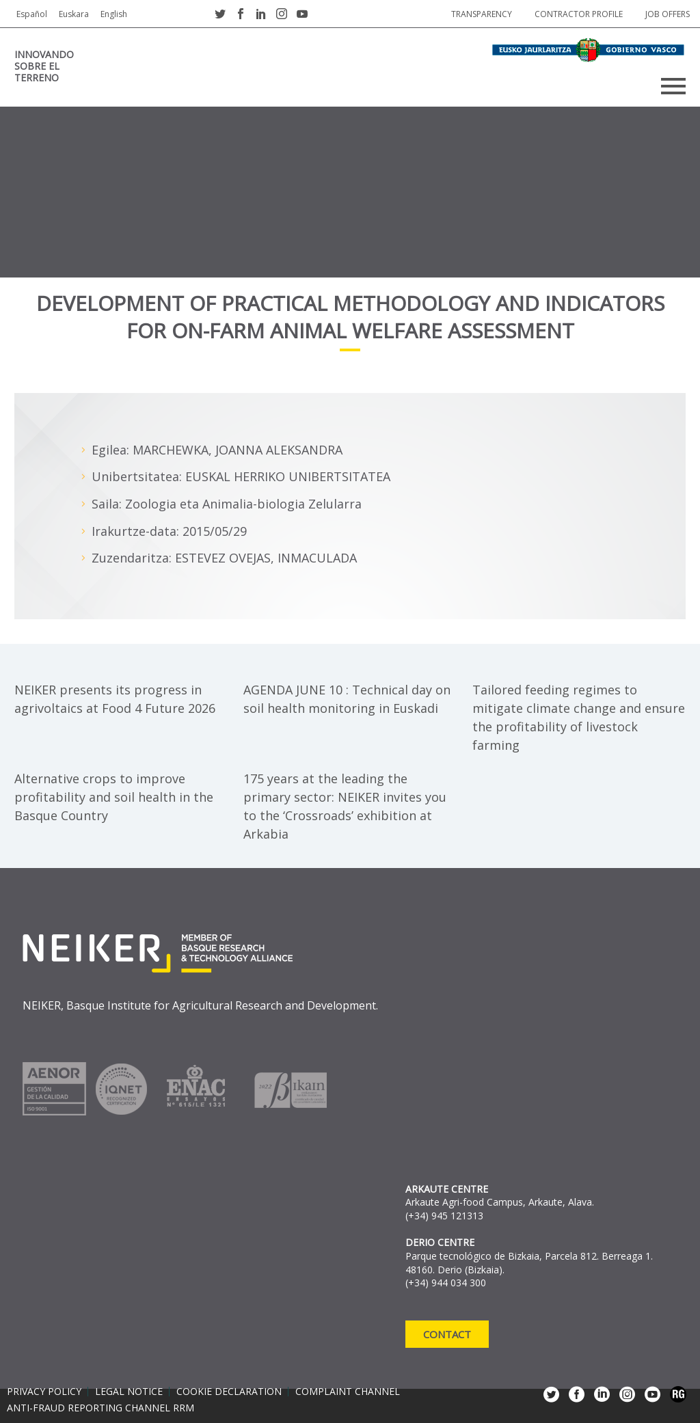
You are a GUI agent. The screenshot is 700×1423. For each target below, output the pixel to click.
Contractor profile (579, 14)
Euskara (74, 14)
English (113, 14)
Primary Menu (673, 86)
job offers (667, 14)
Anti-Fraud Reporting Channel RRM (100, 1408)
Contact (447, 1334)
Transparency (481, 14)
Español (31, 14)
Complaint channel (347, 1391)
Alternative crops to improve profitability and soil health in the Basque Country (113, 797)
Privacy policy (44, 1391)
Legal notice (129, 1391)
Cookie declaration (229, 1391)
